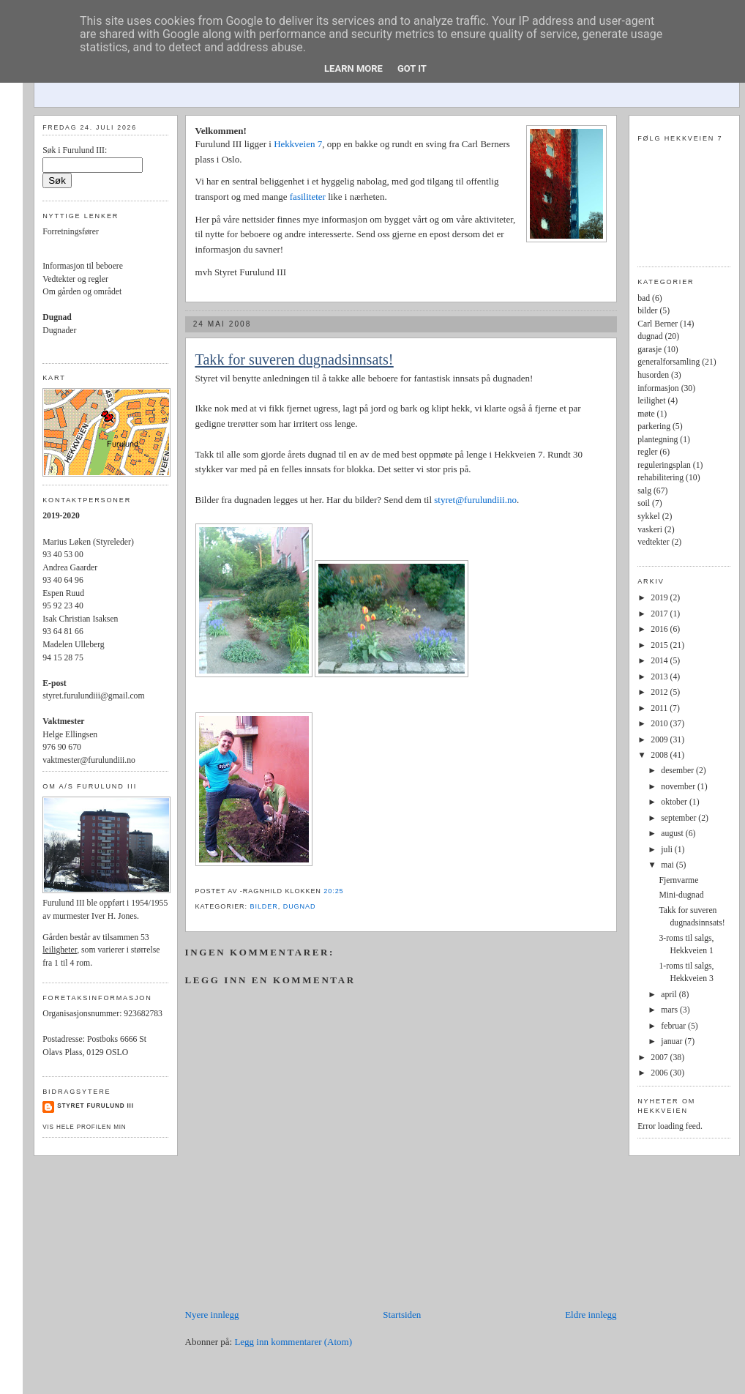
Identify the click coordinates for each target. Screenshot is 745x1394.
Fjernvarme (678, 880)
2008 (660, 755)
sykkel (648, 516)
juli (668, 849)
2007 (660, 1057)
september (679, 818)
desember (678, 770)
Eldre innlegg (590, 1314)
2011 (660, 708)
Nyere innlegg (212, 1314)
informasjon (657, 388)
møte (645, 414)
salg (644, 491)
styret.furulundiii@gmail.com (93, 696)
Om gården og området (81, 292)
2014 (660, 661)
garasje (649, 349)
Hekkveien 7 (298, 143)
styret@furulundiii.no (475, 499)
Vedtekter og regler (75, 279)
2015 (660, 645)
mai (668, 865)
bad (643, 298)
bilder (263, 906)
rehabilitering (660, 477)
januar (672, 1041)
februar (674, 1026)
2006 (660, 1073)
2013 (660, 677)
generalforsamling (668, 362)
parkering (653, 426)
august (673, 833)
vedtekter (653, 542)
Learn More (353, 68)
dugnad (299, 906)
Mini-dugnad (681, 895)
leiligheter (59, 950)
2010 (660, 723)
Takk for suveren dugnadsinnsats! (294, 359)
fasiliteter (309, 196)
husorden (653, 375)
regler (647, 452)
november (679, 786)
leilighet (651, 401)
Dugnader (59, 330)
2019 (660, 598)
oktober (675, 802)
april (669, 994)
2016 (660, 629)
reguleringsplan (664, 465)
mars (670, 1010)
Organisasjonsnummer (80, 1013)
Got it (412, 68)
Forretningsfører (70, 231)
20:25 (333, 891)
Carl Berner (657, 324)
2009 (660, 740)
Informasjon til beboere (82, 266)
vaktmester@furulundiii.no (88, 760)
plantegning (657, 439)
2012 (660, 692)
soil (643, 503)
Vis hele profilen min (84, 1127)
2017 (660, 614)
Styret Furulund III (95, 1106)
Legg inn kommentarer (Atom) (293, 1341)
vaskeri (649, 529)
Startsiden (402, 1314)
